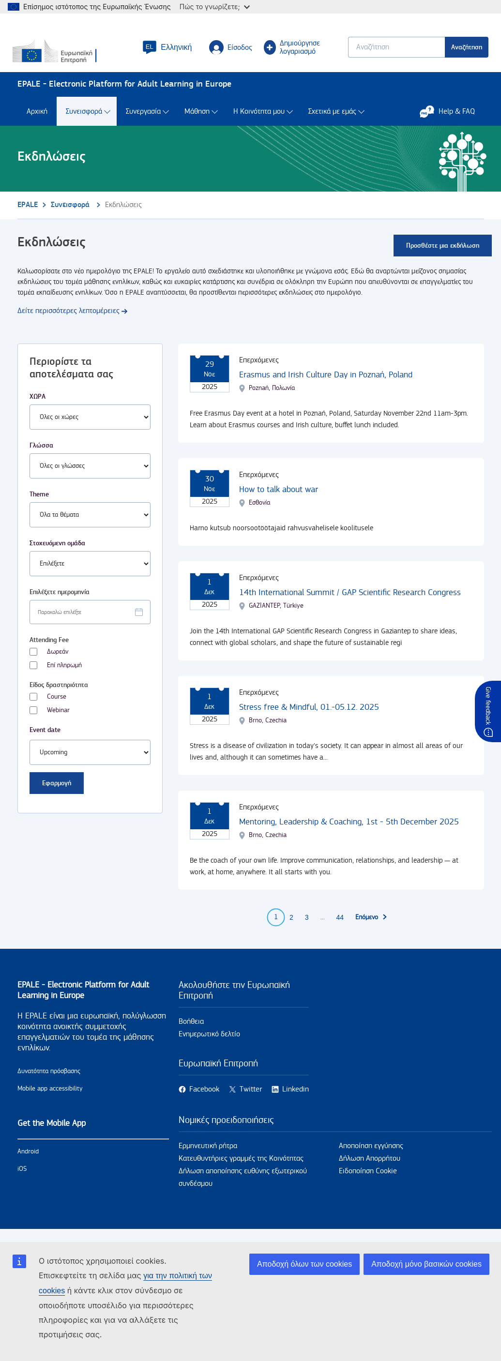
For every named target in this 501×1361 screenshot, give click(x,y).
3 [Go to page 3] (307, 927)
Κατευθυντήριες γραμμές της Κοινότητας (241, 1168)
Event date (45, 739)
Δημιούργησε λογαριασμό (289, 51)
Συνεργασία (143, 121)
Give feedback (488, 706)
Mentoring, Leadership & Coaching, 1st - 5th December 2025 (349, 831)
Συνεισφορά (84, 121)
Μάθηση (197, 121)
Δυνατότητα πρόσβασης (48, 1081)
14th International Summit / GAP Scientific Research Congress (350, 602)
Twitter (251, 1099)
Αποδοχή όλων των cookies (304, 1264)
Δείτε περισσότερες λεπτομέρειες (68, 320)
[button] (164, 51)
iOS (22, 1178)
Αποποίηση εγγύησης (371, 1155)
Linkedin (295, 1099)
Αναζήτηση (462, 51)
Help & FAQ (452, 121)
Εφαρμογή (56, 793)
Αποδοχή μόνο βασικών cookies (426, 1264)
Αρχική (37, 121)
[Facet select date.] (90, 622)
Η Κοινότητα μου (259, 121)
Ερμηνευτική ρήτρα (208, 1155)
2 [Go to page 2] (291, 927)
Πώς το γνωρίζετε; (215, 6)
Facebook (204, 1099)
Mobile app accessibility (50, 1098)
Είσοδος (227, 51)
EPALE (27, 214)
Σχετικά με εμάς (332, 121)
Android (28, 1161)
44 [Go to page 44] (340, 927)
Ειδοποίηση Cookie (368, 1180)
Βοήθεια (191, 1031)
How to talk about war (278, 499)
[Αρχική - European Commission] (72, 55)
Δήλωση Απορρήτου (369, 1168)
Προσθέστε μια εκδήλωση (442, 255)
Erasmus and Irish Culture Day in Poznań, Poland (325, 384)
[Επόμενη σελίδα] (371, 927)
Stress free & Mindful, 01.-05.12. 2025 (309, 717)
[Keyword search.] (392, 51)
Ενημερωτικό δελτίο (209, 1043)
